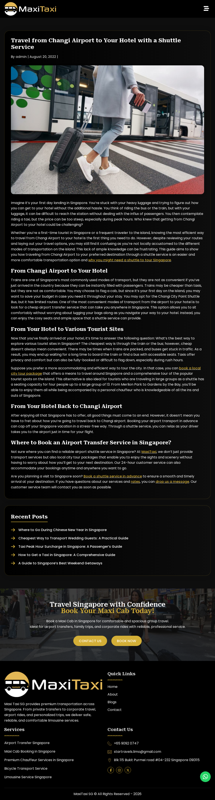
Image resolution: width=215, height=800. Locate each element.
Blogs (112, 702)
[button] (133, 8)
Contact (115, 709)
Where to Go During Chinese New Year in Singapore (62, 529)
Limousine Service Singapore (28, 777)
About (113, 694)
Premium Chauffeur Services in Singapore (39, 759)
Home (113, 686)
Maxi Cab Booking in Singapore (29, 751)
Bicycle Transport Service (26, 768)
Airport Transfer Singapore (27, 742)
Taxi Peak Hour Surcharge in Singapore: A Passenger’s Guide (70, 546)
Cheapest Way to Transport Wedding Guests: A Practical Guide (73, 538)
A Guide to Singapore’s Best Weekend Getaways (60, 563)
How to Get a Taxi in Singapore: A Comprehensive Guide (66, 554)
